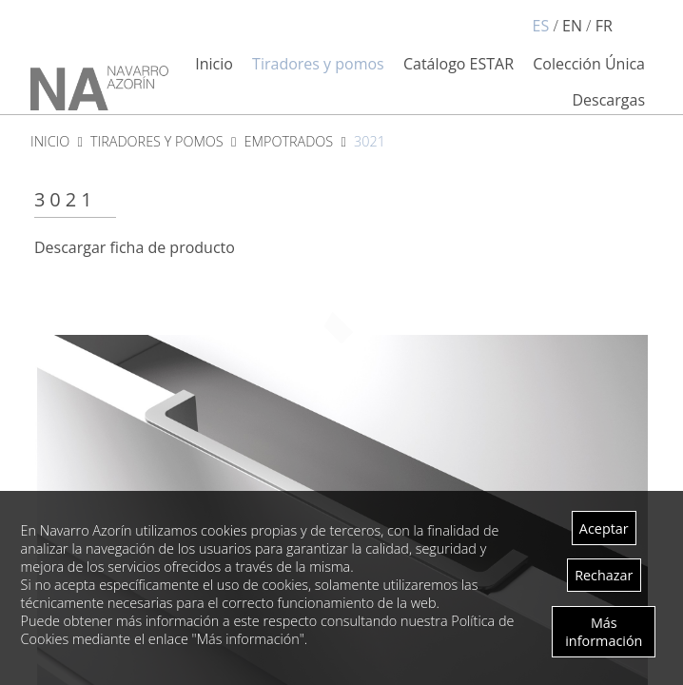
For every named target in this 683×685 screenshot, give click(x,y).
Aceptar (604, 528)
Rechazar (604, 575)
